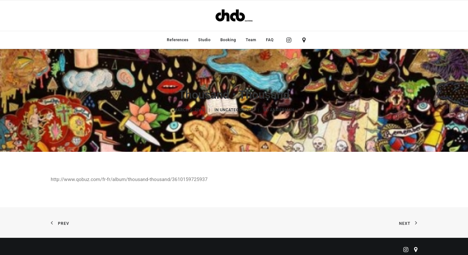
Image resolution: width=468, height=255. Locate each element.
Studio (204, 40)
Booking (228, 40)
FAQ (270, 40)
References (177, 40)
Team (251, 40)
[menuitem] (177, 40)
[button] (290, 40)
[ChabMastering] (234, 15)
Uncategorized (237, 108)
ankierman (282, 108)
